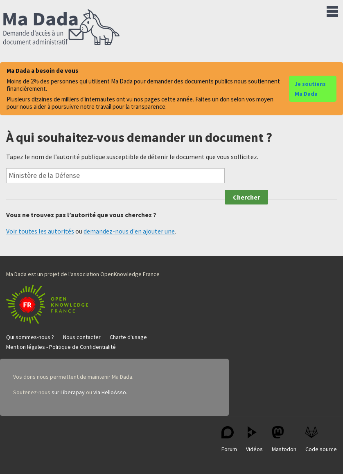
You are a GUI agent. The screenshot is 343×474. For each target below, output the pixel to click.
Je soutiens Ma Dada (310, 88)
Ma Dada (61, 27)
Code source (321, 439)
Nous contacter (82, 337)
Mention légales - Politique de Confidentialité (61, 346)
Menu (332, 10)
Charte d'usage (128, 337)
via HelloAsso (109, 392)
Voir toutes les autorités (40, 231)
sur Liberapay (68, 392)
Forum (229, 439)
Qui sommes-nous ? (30, 337)
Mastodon (284, 439)
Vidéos (254, 439)
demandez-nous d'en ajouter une (129, 231)
